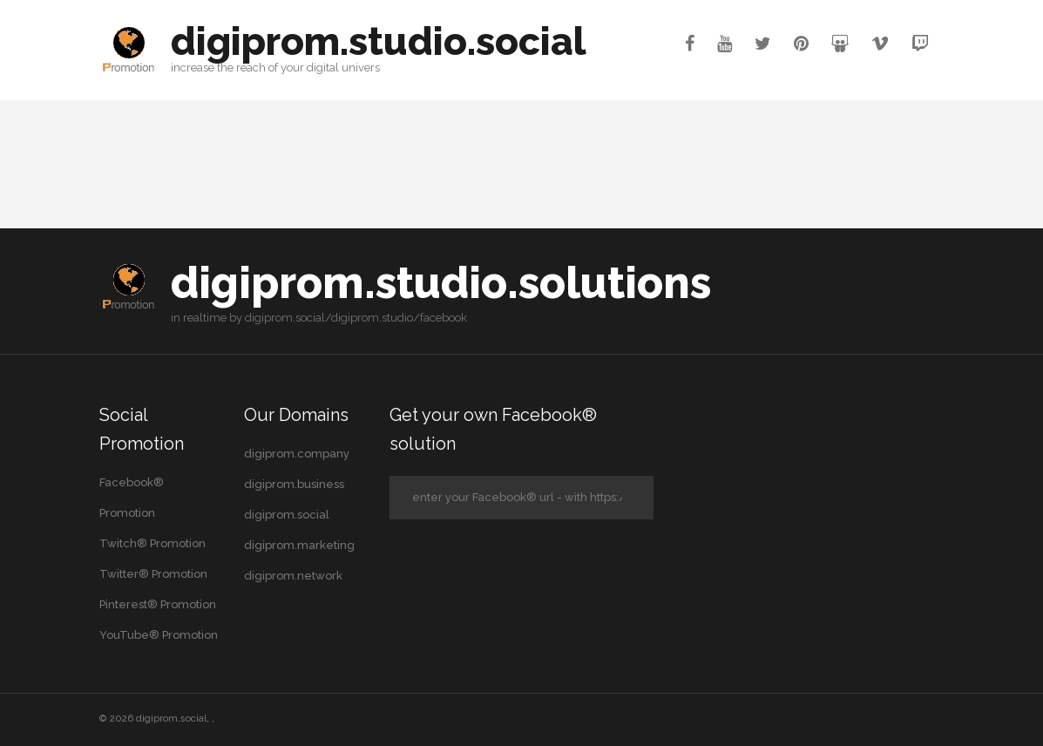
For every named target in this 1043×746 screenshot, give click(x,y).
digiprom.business (294, 484)
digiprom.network (293, 575)
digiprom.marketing (299, 545)
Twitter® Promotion (153, 573)
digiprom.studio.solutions (441, 283)
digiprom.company (296, 453)
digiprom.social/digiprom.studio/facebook (356, 317)
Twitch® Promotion (152, 543)
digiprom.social (286, 514)
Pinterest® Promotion (157, 604)
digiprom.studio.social (378, 41)
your (292, 67)
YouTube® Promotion (158, 634)
